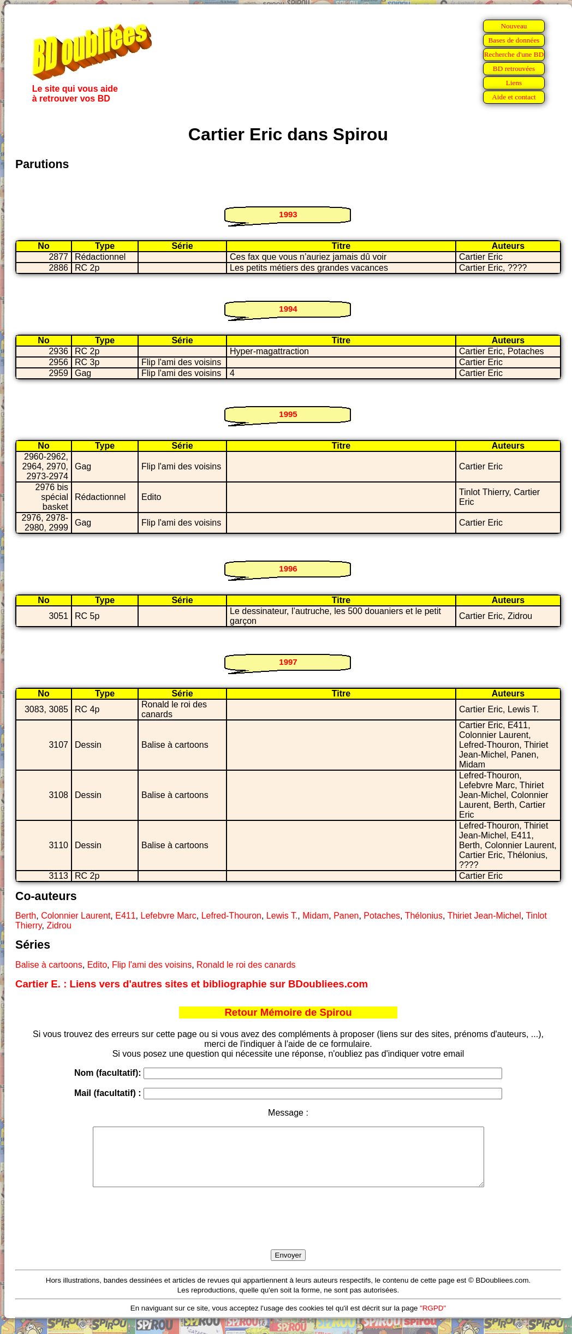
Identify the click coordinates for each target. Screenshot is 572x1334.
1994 (288, 308)
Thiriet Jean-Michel (484, 915)
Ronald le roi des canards (245, 964)
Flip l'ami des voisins (152, 964)
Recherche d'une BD (514, 54)
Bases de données (513, 40)
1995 (288, 414)
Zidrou (58, 925)
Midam (315, 915)
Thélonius (424, 915)
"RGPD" (433, 1319)
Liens (514, 83)
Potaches (382, 915)
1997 (288, 661)
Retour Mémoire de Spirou (287, 1012)
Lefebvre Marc (168, 915)
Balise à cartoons (48, 964)
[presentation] (288, 1231)
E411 (125, 915)
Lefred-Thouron (231, 915)
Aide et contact (514, 97)
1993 (288, 214)
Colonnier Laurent (75, 915)
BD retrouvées (514, 68)
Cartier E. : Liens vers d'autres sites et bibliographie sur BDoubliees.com (191, 984)
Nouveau (513, 26)
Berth (25, 915)
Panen (346, 915)
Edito (97, 964)
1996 (288, 568)
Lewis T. (282, 915)
